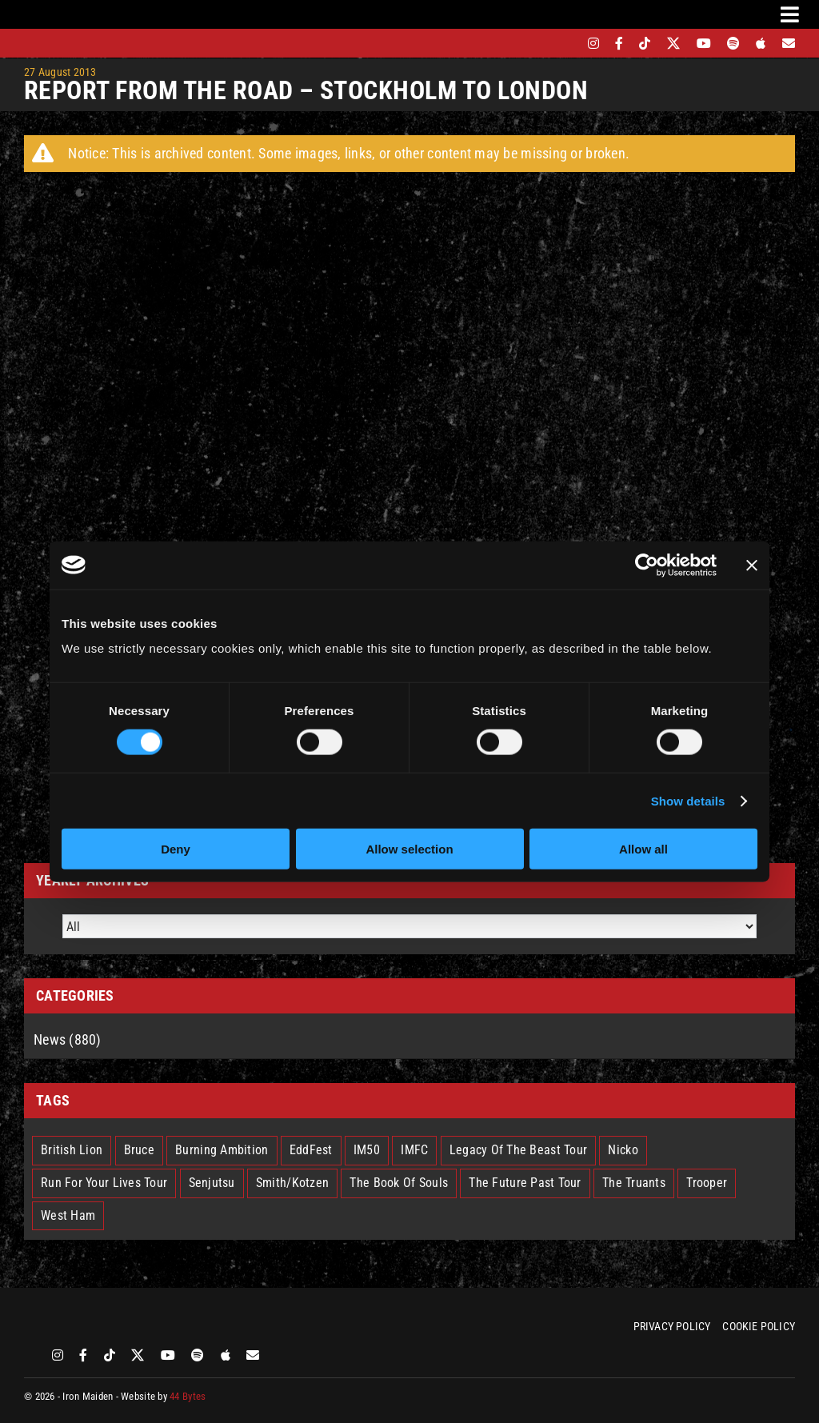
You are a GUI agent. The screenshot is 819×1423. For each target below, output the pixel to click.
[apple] (760, 43)
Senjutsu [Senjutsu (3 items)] (212, 1182)
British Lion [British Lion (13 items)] (71, 1149)
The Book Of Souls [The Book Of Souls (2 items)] (399, 1182)
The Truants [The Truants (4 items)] (633, 1182)
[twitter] (674, 43)
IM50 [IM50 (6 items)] (367, 1149)
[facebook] (619, 43)
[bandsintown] (566, 43)
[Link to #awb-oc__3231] (790, 14)
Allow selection (409, 849)
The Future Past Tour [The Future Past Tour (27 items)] (525, 1182)
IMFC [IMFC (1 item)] (414, 1149)
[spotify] (733, 43)
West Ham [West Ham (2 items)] (68, 1215)
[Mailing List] (788, 43)
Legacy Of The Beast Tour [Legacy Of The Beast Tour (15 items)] (518, 1149)
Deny (175, 849)
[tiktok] (644, 43)
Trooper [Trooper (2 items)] (706, 1182)
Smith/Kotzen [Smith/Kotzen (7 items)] (292, 1182)
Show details (688, 800)
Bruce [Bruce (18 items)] (139, 1149)
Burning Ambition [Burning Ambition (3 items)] (221, 1149)
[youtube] (704, 43)
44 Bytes (188, 1396)
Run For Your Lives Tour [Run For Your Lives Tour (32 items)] (104, 1182)
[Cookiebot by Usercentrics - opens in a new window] (647, 565)
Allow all (643, 849)
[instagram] (593, 43)
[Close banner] (751, 564)
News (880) (68, 1039)
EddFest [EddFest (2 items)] (311, 1149)
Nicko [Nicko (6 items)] (622, 1149)
